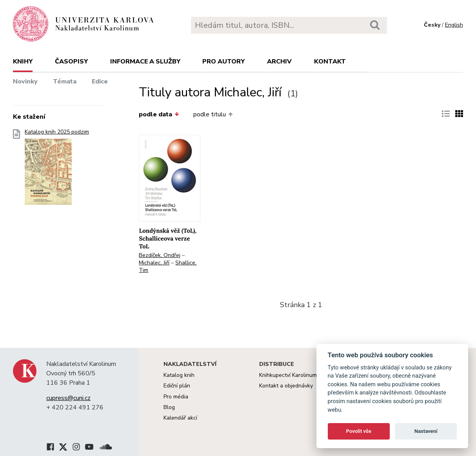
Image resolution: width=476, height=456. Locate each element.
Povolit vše (358, 431)
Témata (64, 81)
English (454, 25)
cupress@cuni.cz (68, 398)
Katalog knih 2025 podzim (57, 169)
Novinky (25, 81)
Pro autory (223, 61)
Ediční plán (177, 385)
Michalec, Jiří (154, 262)
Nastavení (426, 431)
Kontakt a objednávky (286, 385)
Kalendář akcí (180, 418)
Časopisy (71, 61)
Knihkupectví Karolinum (288, 375)
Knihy (23, 61)
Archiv (279, 61)
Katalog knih (179, 375)
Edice (100, 81)
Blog (169, 407)
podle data (159, 114)
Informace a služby (145, 61)
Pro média (176, 396)
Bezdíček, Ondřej (159, 255)
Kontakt (330, 61)
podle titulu (213, 114)
